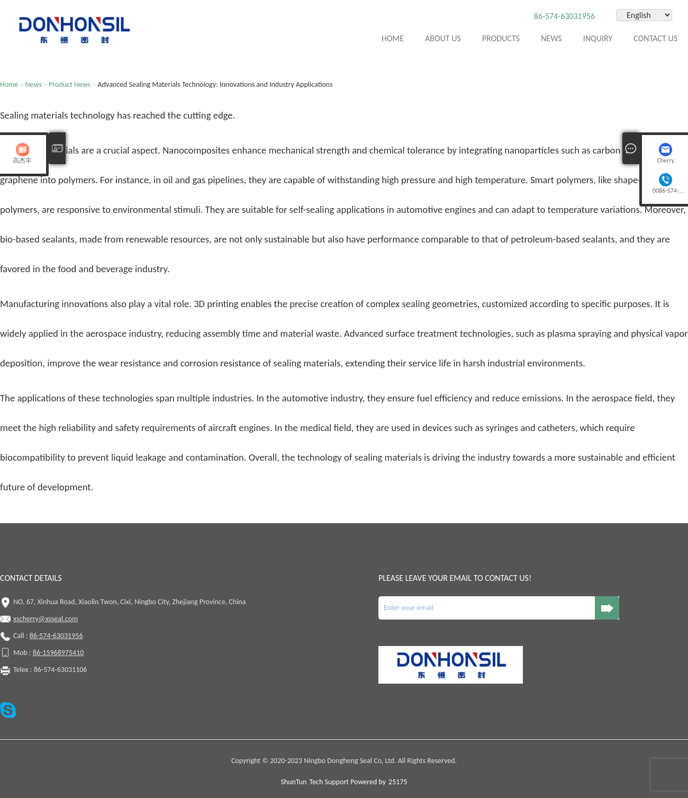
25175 (397, 781)
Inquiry (598, 38)
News (551, 38)
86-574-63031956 (564, 16)
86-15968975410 (58, 652)
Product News (69, 84)
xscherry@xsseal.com (45, 618)
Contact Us (655, 38)
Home (393, 38)
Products (501, 38)
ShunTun (293, 781)
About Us (443, 38)
